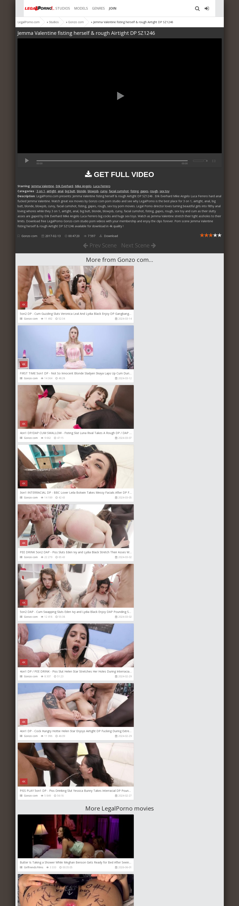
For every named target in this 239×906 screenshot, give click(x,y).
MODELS (74, 8)
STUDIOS (56, 8)
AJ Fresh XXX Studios (36, 807)
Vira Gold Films (136, 748)
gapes (144, 191)
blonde (81, 191)
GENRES (91, 8)
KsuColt (28, 867)
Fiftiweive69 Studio (138, 629)
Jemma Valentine (42, 186)
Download (108, 236)
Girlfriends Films (33, 629)
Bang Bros (133, 688)
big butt (70, 191)
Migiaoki (29, 688)
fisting (134, 191)
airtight (51, 191)
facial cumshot (119, 191)
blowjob (93, 191)
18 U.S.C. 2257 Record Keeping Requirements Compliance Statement (150, 898)
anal (60, 191)
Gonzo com (29, 236)
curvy (103, 191)
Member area (46, 886)
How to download (76, 886)
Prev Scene (98, 245)
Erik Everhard (64, 186)
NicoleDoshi (31, 748)
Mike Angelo (83, 186)
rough (154, 191)
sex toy (164, 191)
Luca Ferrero (101, 186)
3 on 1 (40, 191)
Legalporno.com (32, 8)
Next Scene (140, 245)
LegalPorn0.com (48, 898)
